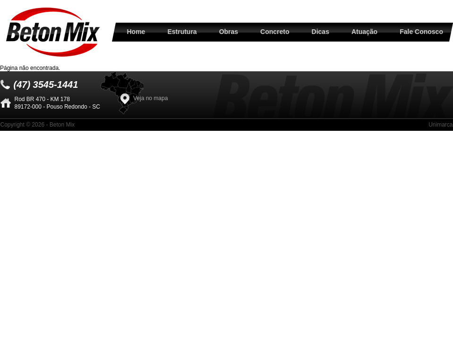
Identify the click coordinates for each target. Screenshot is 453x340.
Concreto (274, 31)
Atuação (364, 31)
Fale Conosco (421, 31)
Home (136, 31)
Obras (228, 31)
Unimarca (440, 124)
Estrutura (182, 31)
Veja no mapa (150, 98)
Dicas (320, 31)
